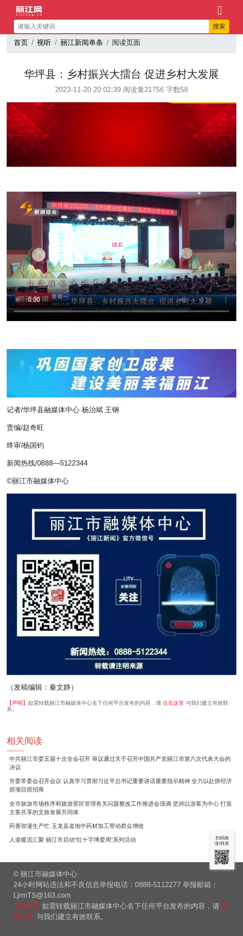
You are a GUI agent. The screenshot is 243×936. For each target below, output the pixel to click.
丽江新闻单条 (81, 42)
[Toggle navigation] (220, 10)
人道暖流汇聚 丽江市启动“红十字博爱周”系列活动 (72, 839)
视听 (44, 42)
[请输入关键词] (111, 26)
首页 (21, 42)
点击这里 (173, 703)
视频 (121, 256)
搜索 (219, 26)
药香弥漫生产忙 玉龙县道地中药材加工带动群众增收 (76, 826)
